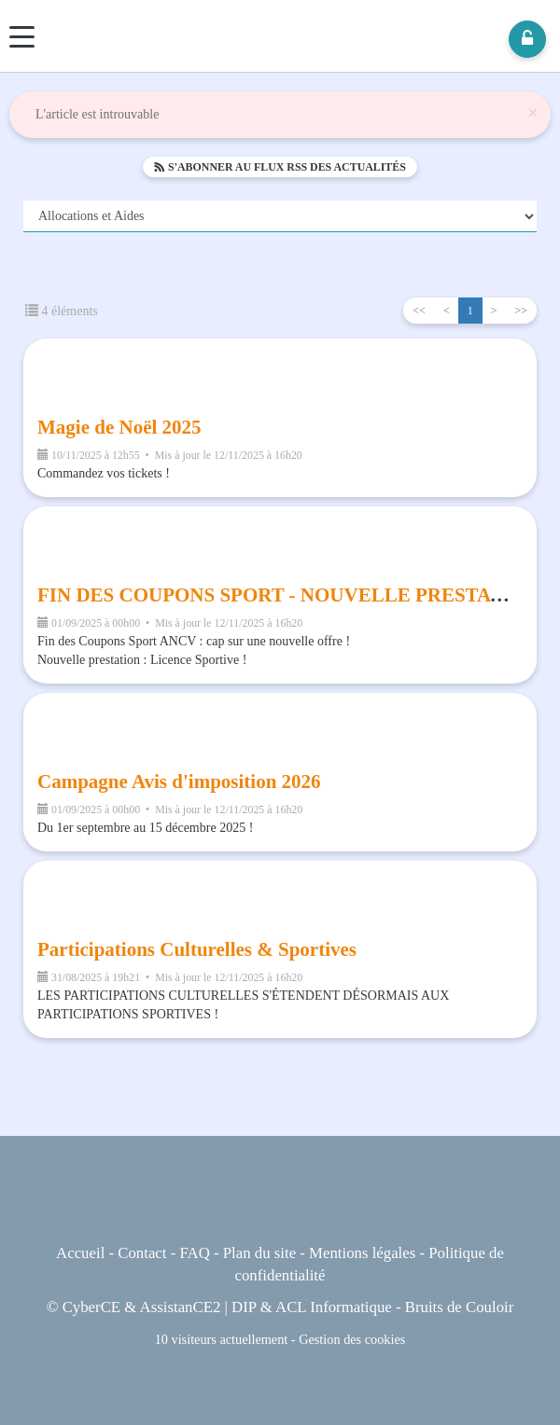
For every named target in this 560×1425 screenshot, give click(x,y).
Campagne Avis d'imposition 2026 (179, 781)
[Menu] (22, 37)
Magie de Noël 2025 (119, 427)
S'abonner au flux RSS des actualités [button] (280, 166)
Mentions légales (362, 1253)
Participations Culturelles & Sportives (197, 949)
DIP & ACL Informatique (311, 1307)
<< (419, 310)
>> (520, 310)
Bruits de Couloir (459, 1307)
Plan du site (259, 1253)
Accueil (80, 1253)
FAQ (194, 1253)
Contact (142, 1253)
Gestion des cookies (352, 1339)
